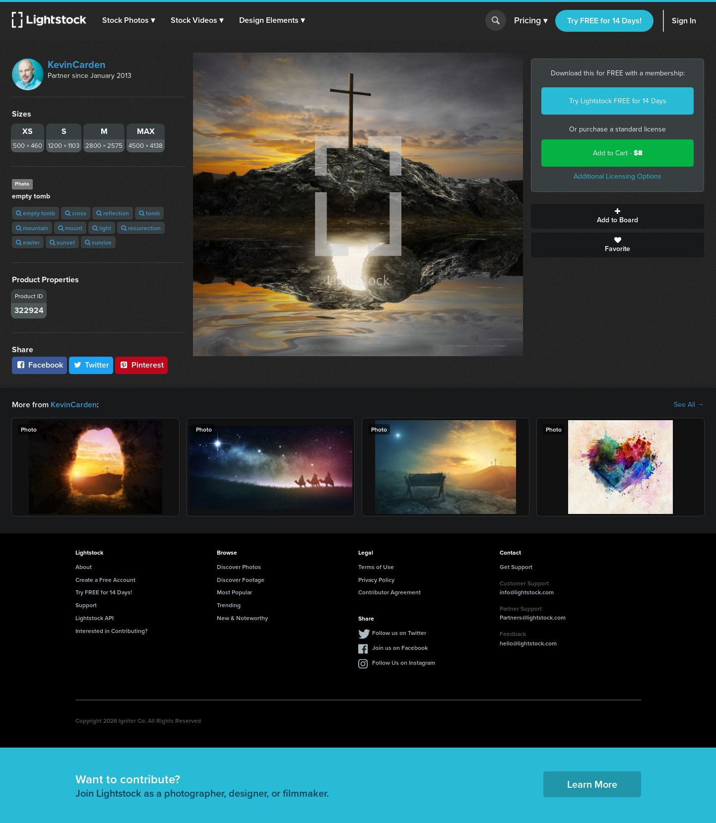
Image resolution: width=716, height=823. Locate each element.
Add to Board (617, 216)
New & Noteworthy (242, 618)
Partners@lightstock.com (533, 617)
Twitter (91, 365)
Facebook (39, 365)
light (101, 228)
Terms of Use (376, 567)
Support (86, 605)
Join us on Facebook (400, 647)
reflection (112, 213)
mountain (32, 228)
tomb (149, 213)
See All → (689, 405)
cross (75, 213)
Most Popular (234, 592)
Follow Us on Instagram (403, 662)
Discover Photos (239, 567)
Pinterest (141, 365)
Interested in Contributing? (111, 631)
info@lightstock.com (527, 592)
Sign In (684, 20)
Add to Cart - (618, 153)
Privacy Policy (376, 579)
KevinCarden (77, 64)
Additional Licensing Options (617, 176)
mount (70, 228)
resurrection (141, 228)
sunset (62, 242)
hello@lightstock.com (528, 643)
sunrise (98, 242)
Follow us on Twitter (399, 633)
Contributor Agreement (389, 592)
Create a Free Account (105, 579)
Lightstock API (94, 618)
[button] (128, 20)
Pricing (530, 21)
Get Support (516, 567)
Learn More (592, 784)
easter (28, 242)
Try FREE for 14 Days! (604, 20)
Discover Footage (240, 579)
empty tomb (35, 213)
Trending (229, 605)
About (83, 567)
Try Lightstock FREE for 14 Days (617, 101)
